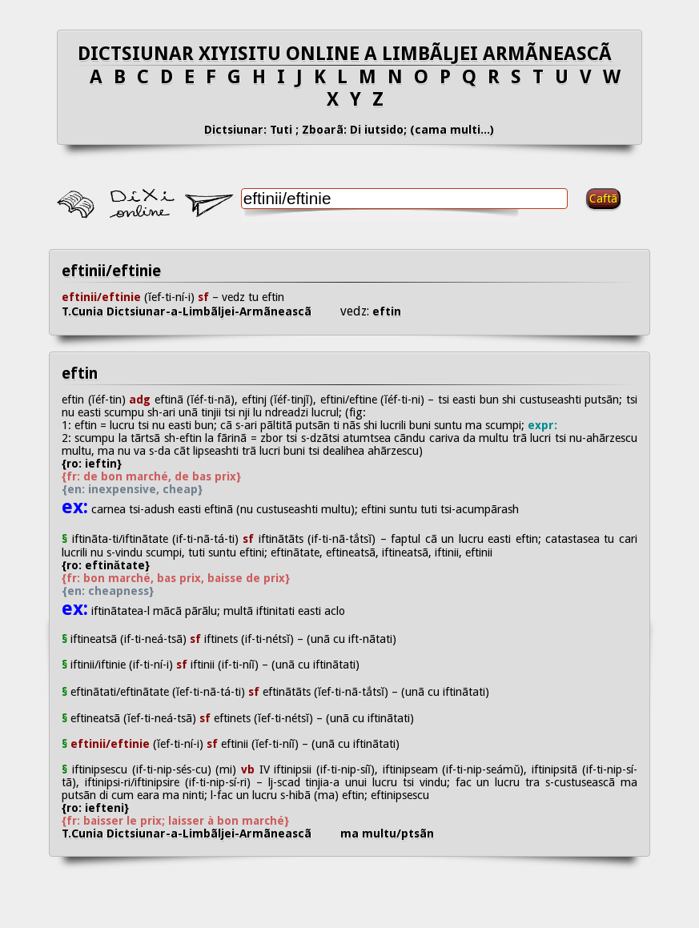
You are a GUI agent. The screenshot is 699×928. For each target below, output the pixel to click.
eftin (385, 311)
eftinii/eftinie (111, 271)
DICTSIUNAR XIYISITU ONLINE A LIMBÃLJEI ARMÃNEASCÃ (349, 53)
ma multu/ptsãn (387, 833)
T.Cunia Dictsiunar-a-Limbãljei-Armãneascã (201, 311)
